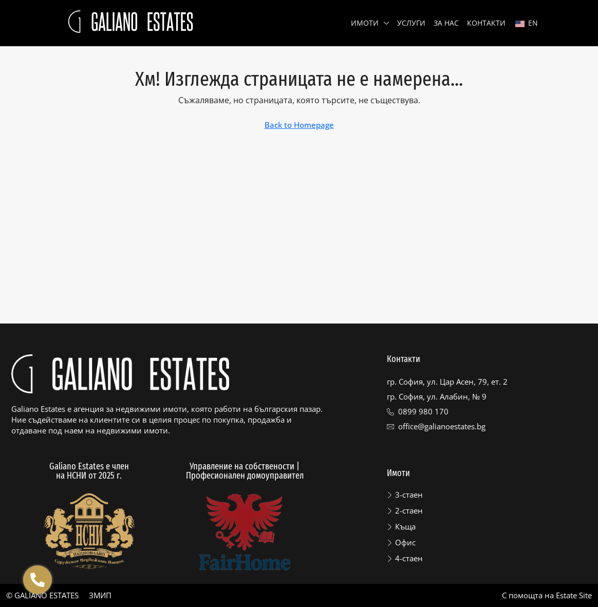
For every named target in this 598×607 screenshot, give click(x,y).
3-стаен (409, 494)
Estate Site (574, 595)
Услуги (411, 23)
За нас (446, 23)
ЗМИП (100, 595)
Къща (405, 526)
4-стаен (409, 558)
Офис (405, 542)
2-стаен (409, 510)
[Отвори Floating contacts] (37, 579)
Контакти (486, 23)
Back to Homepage (299, 125)
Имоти (365, 23)
